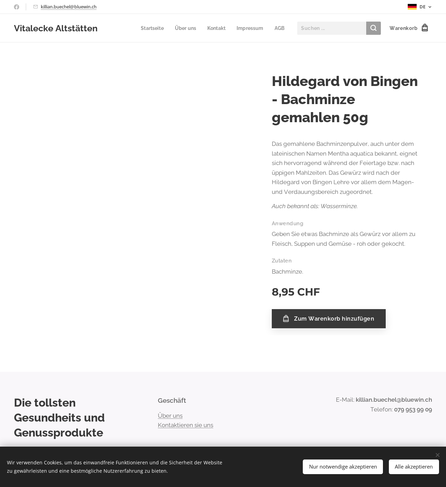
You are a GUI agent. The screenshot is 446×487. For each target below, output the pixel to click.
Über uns (170, 415)
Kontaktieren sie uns (185, 425)
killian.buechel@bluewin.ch (69, 6)
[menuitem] (143, 28)
